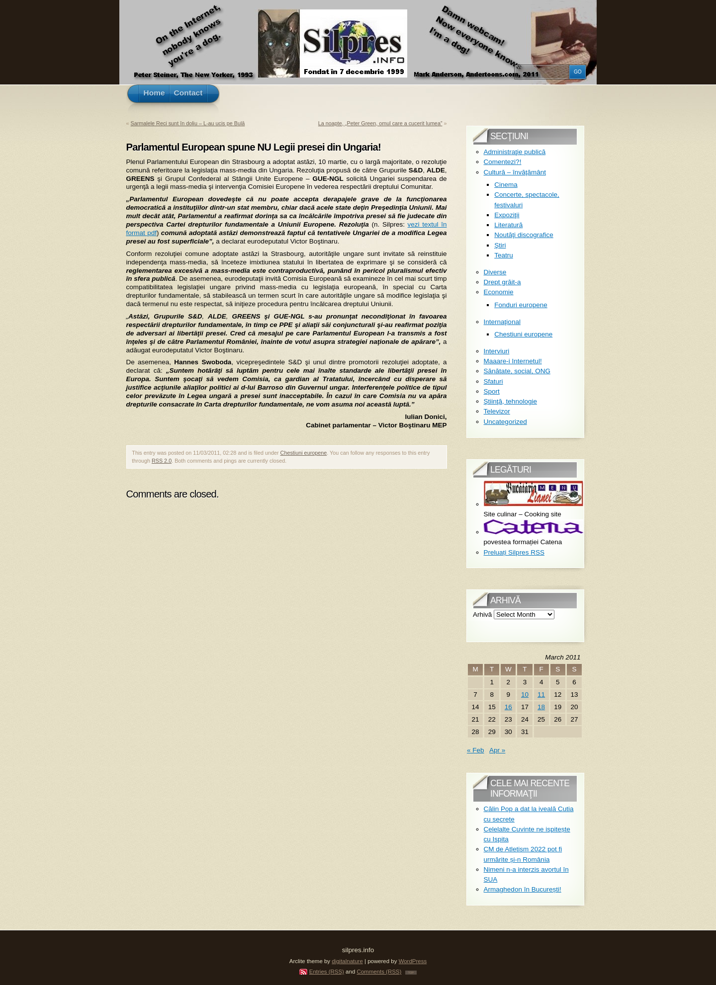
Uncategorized (505, 421)
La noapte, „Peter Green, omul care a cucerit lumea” (380, 123)
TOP (411, 972)
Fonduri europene (520, 305)
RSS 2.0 (162, 461)
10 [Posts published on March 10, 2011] (525, 694)
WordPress (413, 961)
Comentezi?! (503, 161)
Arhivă (482, 614)
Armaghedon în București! (522, 889)
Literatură (508, 225)
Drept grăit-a (502, 282)
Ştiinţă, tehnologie (510, 401)
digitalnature (347, 961)
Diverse (495, 272)
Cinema (506, 184)
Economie (499, 292)
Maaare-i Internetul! (513, 361)
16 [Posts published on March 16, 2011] (508, 707)
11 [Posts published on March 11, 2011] (541, 694)
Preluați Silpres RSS (514, 552)
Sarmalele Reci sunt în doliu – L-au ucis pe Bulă (188, 123)
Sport (492, 391)
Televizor (497, 411)
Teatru (503, 255)
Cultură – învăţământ (515, 172)
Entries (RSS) (326, 972)
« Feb (475, 750)
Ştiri (500, 245)
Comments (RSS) (379, 972)
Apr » (497, 750)
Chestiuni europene (303, 453)
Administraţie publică (515, 152)
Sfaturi (493, 381)
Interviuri (497, 351)
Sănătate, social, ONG (517, 371)
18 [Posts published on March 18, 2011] (541, 707)
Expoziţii (506, 215)
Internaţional (502, 322)
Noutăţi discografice (523, 235)
